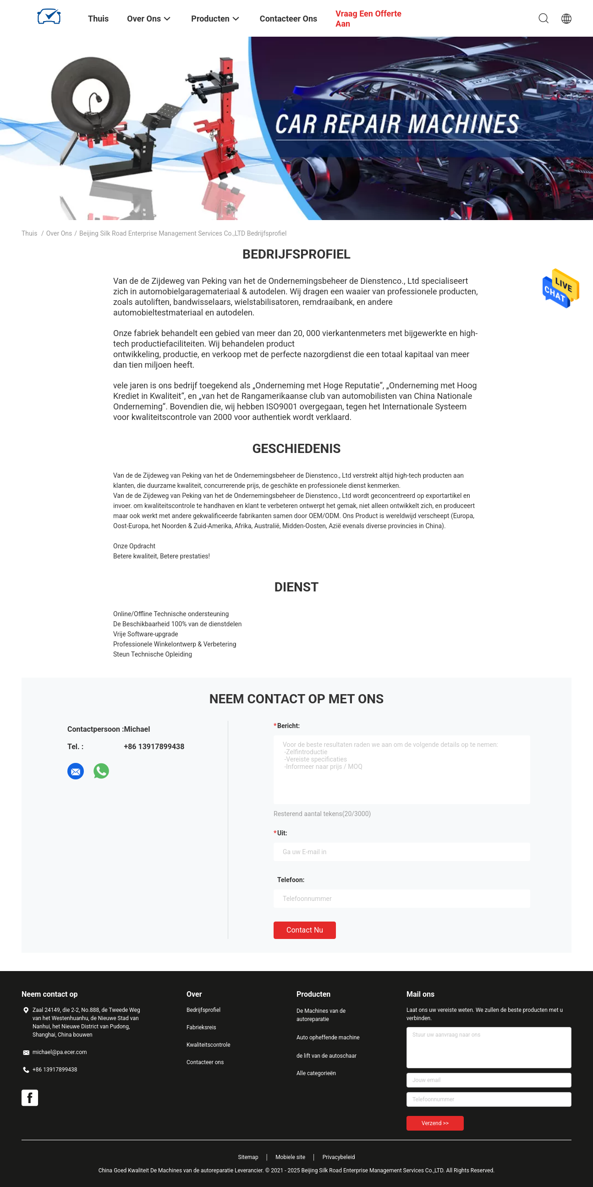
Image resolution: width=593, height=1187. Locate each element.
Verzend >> (435, 1123)
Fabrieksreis (201, 1027)
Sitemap (248, 1157)
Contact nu (304, 930)
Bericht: (288, 725)
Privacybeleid (339, 1157)
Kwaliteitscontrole (209, 1045)
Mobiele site (290, 1157)
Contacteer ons (205, 1062)
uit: (282, 833)
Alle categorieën (316, 1073)
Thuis (29, 233)
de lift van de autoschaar (326, 1056)
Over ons (59, 233)
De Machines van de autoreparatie (321, 1015)
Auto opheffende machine (328, 1037)
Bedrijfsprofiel (203, 1010)
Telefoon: (290, 879)
